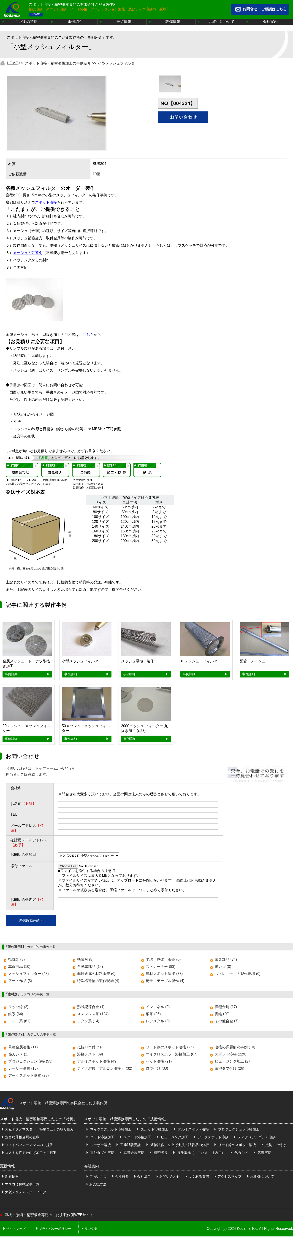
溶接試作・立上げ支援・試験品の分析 (179, 1146)
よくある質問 (198, 1178)
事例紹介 (75, 22)
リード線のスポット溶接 (236, 1146)
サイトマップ (15, 1230)
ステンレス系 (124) (93, 1015)
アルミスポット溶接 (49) (97, 1063)
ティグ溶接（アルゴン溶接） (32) (104, 1070)
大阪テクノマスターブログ (25, 1193)
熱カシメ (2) (18, 1056)
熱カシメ (240, 1154)
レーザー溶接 (100, 1146)
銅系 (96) (153, 1015)
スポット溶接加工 (154, 1131)
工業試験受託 (130, 1146)
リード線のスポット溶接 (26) (170, 1048)
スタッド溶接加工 (137, 1138)
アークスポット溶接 (212, 1138)
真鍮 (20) (222, 1015)
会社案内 (270, 22)
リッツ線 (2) (18, 1008)
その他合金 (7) (227, 1022)
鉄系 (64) (15, 1015)
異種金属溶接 (133, 1154)
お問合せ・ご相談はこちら (265, 9)
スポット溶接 (46, 202)
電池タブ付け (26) (229, 1070)
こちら (88, 335)
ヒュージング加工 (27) (233, 1063)
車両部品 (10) (19, 968)
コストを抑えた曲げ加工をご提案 (31, 1154)
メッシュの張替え (27, 253)
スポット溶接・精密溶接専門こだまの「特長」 (38, 1120)
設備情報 (172, 22)
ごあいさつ (97, 1178)
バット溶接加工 (101, 1138)
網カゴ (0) (223, 968)
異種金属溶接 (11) (23, 1048)
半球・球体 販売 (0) (163, 961)
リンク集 (90, 1230)
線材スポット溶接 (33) (164, 975)
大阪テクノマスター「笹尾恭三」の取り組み (39, 1131)
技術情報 (124, 22)
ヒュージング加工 (174, 1138)
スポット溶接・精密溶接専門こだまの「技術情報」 (126, 1120)
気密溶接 (264, 1154)
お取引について (221, 22)
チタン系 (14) (88, 1022)
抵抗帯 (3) (16, 961)
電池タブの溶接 (101, 1154)
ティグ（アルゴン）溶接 (256, 1138)
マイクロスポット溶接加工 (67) (171, 1056)
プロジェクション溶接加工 (238, 1131)
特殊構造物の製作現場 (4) (98, 982)
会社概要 (122, 1178)
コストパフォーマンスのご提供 (29, 1146)
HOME (36, 14)
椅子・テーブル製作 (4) (165, 982)
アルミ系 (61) (19, 1022)
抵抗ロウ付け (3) (91, 1048)
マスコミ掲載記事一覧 (22, 1185)
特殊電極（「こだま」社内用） (200, 1154)
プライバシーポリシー (55, 1230)
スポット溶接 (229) (230, 1056)
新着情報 (12, 1178)
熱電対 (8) (85, 961)
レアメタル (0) (158, 1022)
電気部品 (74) (226, 961)
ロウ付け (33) (157, 1070)
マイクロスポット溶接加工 (110, 1131)
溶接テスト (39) (90, 1056)
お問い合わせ (169, 1178)
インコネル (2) (158, 1008)
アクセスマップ (229, 1178)
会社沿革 (144, 1178)
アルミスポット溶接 (193, 1131)
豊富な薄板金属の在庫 (22, 1138)
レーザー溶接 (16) (23, 1070)
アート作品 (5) (20, 982)
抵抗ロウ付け (275, 1146)
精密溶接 (160, 1154)
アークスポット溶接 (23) (28, 1077)
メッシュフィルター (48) (28, 975)
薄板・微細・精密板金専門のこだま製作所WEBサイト (49, 1216)
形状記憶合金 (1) (91, 1008)
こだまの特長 (26, 22)
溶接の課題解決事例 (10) (235, 1048)
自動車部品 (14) (90, 968)
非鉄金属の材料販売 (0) (96, 975)
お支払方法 (97, 1185)
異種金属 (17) (226, 1008)
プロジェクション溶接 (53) (30, 1063)
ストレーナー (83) (160, 968)
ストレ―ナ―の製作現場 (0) (237, 975)
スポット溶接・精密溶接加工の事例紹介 (58, 63)
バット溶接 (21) (159, 1063)
